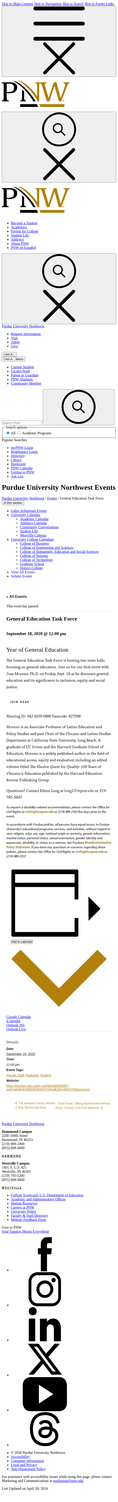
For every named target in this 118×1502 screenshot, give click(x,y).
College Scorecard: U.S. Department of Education (47, 1195)
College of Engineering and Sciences (46, 547)
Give (14, 346)
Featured (32, 1075)
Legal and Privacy (24, 1465)
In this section (13, 503)
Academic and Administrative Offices (38, 1199)
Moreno (13, 727)
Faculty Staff (15, 1075)
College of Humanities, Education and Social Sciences (59, 552)
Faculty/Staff (20, 371)
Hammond (12, 1156)
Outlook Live (16, 1029)
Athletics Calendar (33, 523)
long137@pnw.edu (79, 790)
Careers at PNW (22, 1207)
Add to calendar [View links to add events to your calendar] (21, 941)
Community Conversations (39, 527)
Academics (19, 227)
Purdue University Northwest (23, 326)
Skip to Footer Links (99, 4)
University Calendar (25, 515)
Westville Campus (33, 535)
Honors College (31, 568)
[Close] (13, 359)
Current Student (22, 367)
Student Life (20, 235)
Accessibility (20, 1457)
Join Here (19, 702)
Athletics (17, 239)
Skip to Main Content (17, 4)
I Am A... (9, 354)
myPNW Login (22, 448)
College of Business (34, 543)
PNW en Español (23, 248)
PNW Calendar (22, 468)
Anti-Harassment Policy (28, 1469)
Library (16, 460)
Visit (14, 338)
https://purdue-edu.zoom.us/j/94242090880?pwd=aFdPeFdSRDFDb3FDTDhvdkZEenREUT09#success (48, 1087)
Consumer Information (27, 1461)
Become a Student (24, 223)
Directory (18, 456)
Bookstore (18, 464)
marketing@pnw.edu (68, 1481)
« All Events (16, 597)
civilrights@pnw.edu (39, 811)
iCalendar (13, 1021)
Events (52, 498)
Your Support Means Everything (25, 1231)
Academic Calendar (34, 519)
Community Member (26, 383)
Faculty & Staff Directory (29, 1215)
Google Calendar (18, 1017)
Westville (12, 1187)
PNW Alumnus (22, 379)
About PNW (20, 243)
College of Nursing (34, 556)
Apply (15, 342)
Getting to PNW (22, 472)
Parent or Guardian (25, 375)
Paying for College (24, 231)
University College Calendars (32, 539)
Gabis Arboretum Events (29, 511)
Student (45, 1075)
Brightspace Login (24, 452)
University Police (23, 1211)
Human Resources (24, 1203)
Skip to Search (72, 4)
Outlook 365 (15, 1025)
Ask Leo (17, 476)
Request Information (26, 334)
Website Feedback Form (28, 1220)
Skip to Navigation (47, 4)
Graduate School (32, 564)
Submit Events (21, 576)
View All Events (23, 572)
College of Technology (36, 560)
